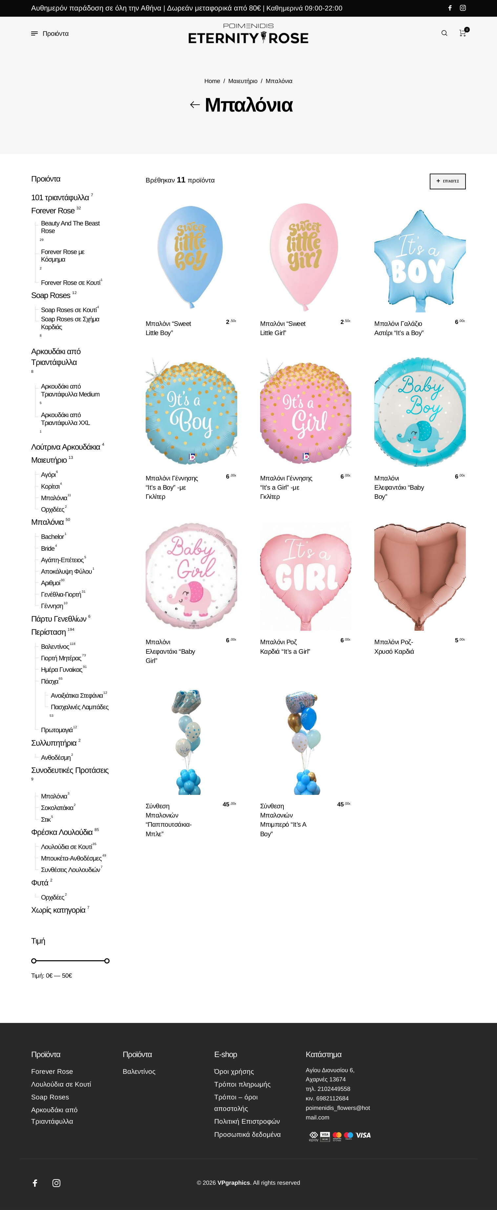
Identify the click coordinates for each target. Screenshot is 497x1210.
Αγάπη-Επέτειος (62, 559)
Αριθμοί (50, 582)
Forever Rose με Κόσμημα (62, 255)
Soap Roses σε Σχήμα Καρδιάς (70, 322)
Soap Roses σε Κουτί (68, 309)
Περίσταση (48, 631)
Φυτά (39, 882)
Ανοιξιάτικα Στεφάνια (77, 695)
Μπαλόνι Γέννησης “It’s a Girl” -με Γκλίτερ (286, 487)
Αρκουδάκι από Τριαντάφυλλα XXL (65, 418)
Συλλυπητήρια (53, 742)
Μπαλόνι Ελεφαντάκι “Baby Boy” (399, 487)
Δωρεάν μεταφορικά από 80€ (214, 8)
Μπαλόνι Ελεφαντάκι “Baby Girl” (170, 651)
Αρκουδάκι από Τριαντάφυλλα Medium (70, 390)
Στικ (46, 819)
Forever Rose (52, 210)
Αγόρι (48, 474)
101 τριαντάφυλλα (60, 197)
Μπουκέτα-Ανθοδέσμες (71, 858)
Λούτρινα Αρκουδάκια (65, 446)
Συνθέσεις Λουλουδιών (70, 869)
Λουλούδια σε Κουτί (66, 846)
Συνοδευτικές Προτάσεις (70, 770)
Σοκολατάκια (57, 807)
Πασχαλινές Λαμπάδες (80, 707)
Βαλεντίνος (55, 646)
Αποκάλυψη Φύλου (66, 571)
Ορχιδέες (52, 509)
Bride (47, 548)
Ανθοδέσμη (56, 757)
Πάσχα (49, 681)
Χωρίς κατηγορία (58, 909)
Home (212, 80)
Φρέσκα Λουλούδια (62, 832)
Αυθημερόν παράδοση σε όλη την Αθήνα (96, 8)
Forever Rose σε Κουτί (70, 282)
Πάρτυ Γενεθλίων (58, 618)
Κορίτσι (50, 486)
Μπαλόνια (54, 497)
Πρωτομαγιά (56, 729)
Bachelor (52, 536)
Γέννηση (52, 605)
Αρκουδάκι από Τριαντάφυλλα (55, 357)
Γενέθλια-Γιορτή (61, 594)
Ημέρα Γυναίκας (61, 669)
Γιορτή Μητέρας (61, 658)
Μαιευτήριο (243, 80)
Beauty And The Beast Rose (70, 226)
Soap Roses (50, 295)
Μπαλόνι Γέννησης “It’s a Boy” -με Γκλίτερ (172, 487)
